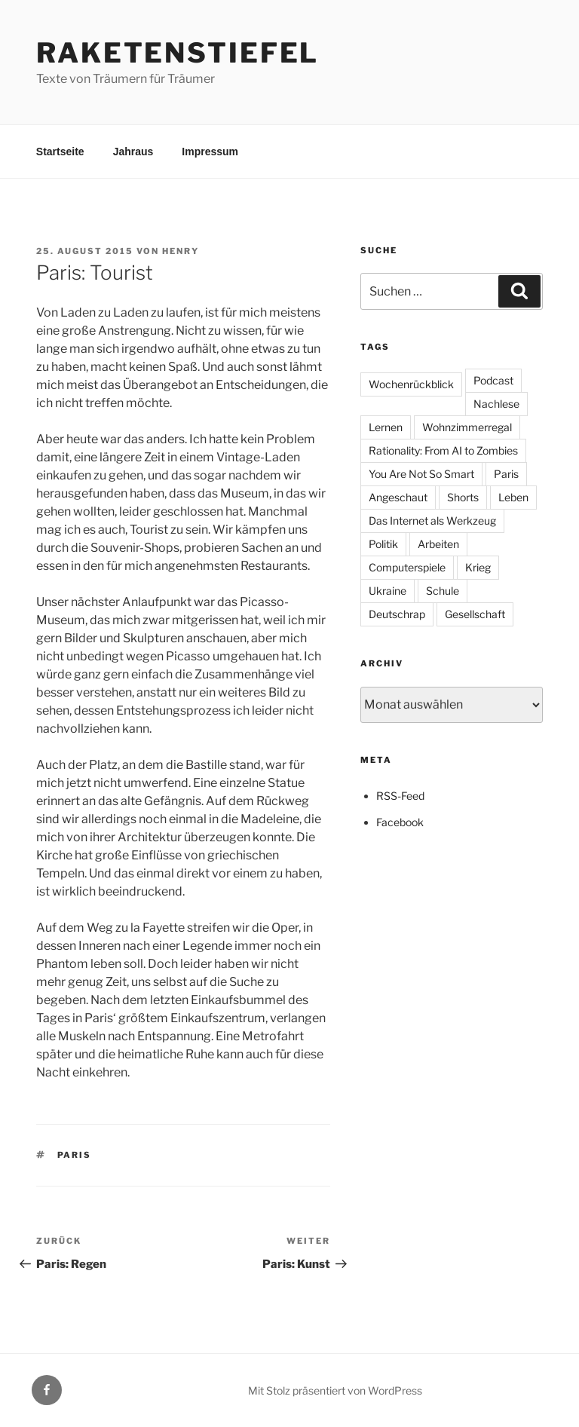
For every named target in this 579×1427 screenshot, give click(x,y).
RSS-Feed (400, 795)
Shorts (463, 497)
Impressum (210, 151)
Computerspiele (407, 567)
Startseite (60, 151)
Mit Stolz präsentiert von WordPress (335, 1390)
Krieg (478, 567)
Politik (383, 543)
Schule (442, 590)
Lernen (386, 427)
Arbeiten (438, 543)
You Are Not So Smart (421, 473)
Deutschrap (397, 614)
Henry (180, 251)
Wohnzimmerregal (467, 427)
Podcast (493, 380)
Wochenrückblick (411, 384)
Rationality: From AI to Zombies (443, 450)
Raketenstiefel (177, 52)
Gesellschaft (475, 614)
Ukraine (387, 590)
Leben (513, 497)
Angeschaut (398, 497)
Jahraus (133, 151)
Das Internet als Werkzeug (432, 520)
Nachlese (496, 403)
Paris (74, 1155)
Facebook (400, 822)
